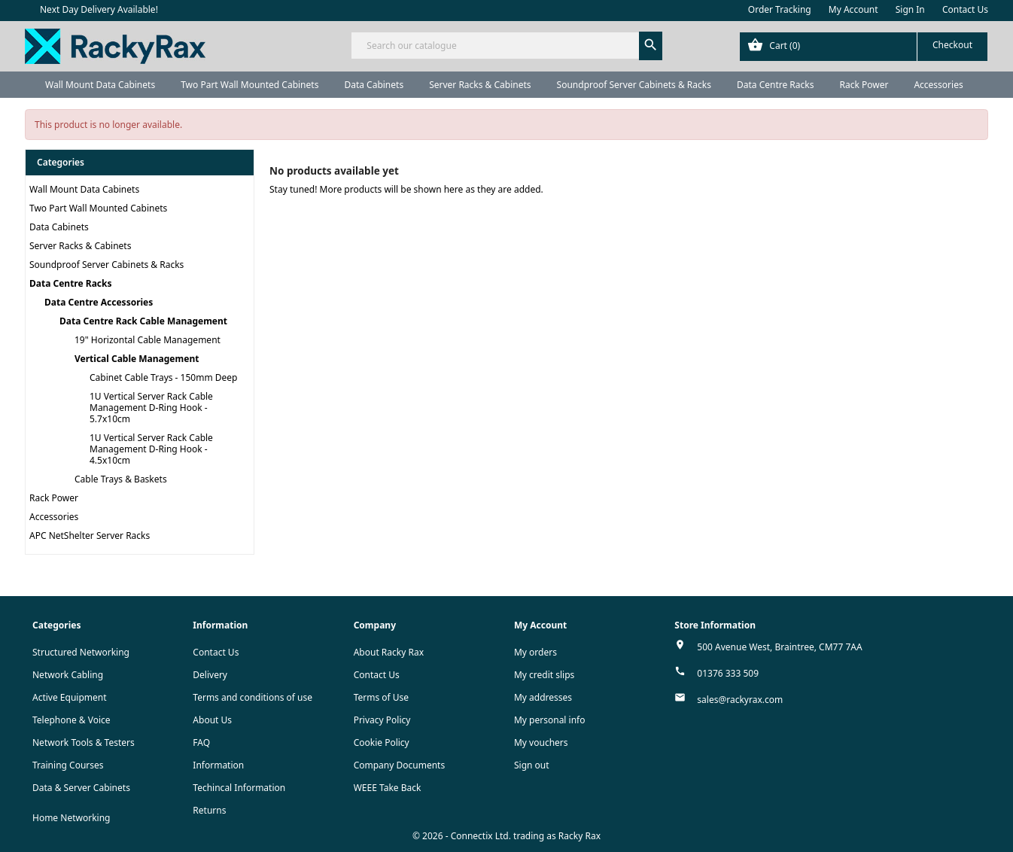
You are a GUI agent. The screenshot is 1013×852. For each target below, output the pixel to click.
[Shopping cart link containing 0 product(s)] (863, 47)
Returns (209, 810)
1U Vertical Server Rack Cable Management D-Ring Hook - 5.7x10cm (151, 407)
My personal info (550, 720)
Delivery (210, 674)
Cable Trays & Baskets (121, 479)
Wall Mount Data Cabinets (100, 84)
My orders (535, 652)
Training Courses (68, 765)
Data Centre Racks (775, 84)
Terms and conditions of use (252, 697)
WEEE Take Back (387, 787)
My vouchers (541, 742)
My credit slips (544, 674)
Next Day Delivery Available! (99, 9)
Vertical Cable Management (137, 358)
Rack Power (863, 84)
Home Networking (71, 817)
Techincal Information (239, 787)
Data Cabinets (373, 84)
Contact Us (965, 9)
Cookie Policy (381, 742)
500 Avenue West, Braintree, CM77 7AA (779, 647)
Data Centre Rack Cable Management (143, 321)
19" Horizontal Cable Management (148, 339)
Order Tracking (779, 9)
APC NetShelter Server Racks (89, 535)
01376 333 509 (728, 673)
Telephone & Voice (71, 720)
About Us (212, 720)
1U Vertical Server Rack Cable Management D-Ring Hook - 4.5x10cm (151, 449)
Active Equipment (69, 697)
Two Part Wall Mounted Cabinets (249, 84)
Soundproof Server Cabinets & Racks (634, 84)
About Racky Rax (389, 652)
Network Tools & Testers (83, 742)
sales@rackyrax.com (740, 699)
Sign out (531, 765)
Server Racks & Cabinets (480, 84)
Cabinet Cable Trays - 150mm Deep (163, 377)
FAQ (201, 742)
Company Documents (400, 765)
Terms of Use (381, 697)
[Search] (506, 45)
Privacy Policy (382, 720)
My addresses (543, 697)
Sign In (910, 9)
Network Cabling (67, 674)
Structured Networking (80, 652)
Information (218, 765)
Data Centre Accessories (98, 302)
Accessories (938, 84)
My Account (853, 9)
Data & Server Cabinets (81, 787)
